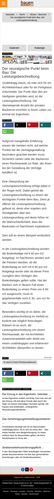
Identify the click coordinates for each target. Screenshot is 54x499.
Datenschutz (30, 477)
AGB (38, 477)
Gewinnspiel (34, 494)
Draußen (38, 491)
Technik (30, 491)
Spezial (24, 494)
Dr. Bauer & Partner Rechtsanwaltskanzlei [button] (20, 362)
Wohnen (46, 491)
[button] (8, 124)
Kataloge (40, 47)
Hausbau (14, 491)
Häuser (6, 491)
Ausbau (22, 491)
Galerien (14, 47)
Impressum (18, 477)
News (17, 494)
